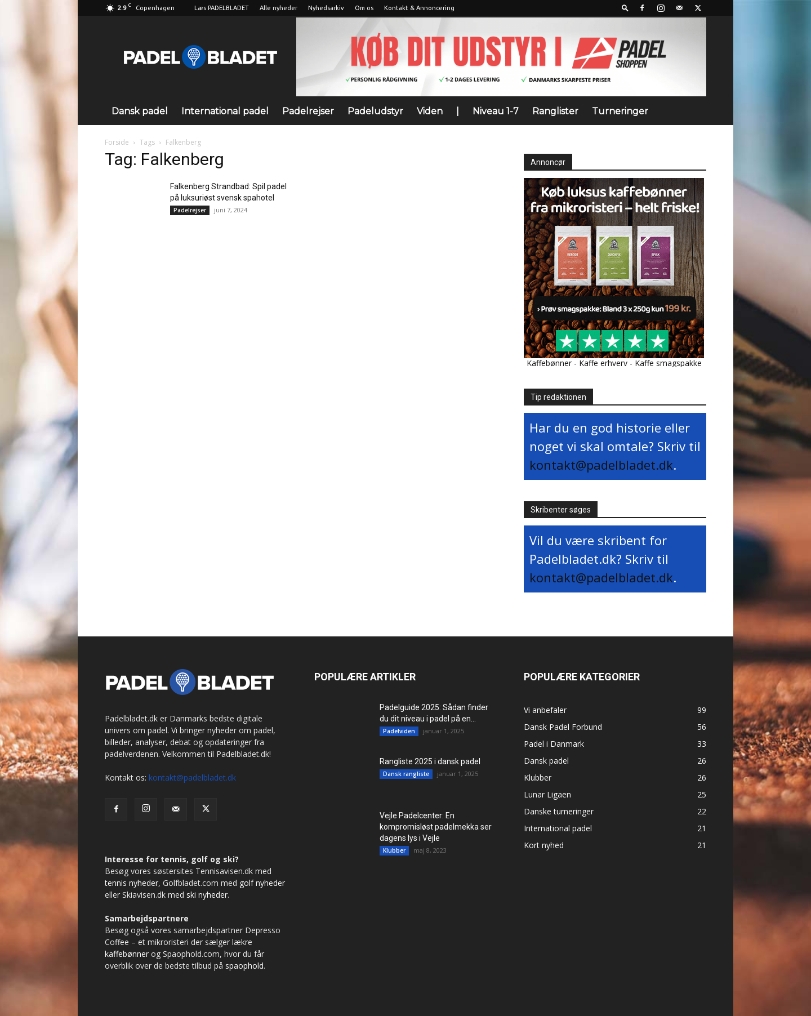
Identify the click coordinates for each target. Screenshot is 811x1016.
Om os (364, 8)
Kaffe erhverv (603, 363)
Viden (430, 111)
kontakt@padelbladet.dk (601, 464)
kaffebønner (127, 953)
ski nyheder (207, 894)
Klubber (394, 850)
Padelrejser (308, 111)
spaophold (244, 965)
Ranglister (555, 111)
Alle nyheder (278, 8)
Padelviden (399, 731)
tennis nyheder (131, 882)
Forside (117, 142)
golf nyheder (262, 882)
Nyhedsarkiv (326, 8)
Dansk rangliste (406, 774)
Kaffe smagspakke (668, 363)
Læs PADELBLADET (221, 8)
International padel (225, 111)
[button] (625, 7)
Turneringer (620, 111)
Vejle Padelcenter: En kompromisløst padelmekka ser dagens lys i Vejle (436, 827)
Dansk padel (140, 111)
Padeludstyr (375, 111)
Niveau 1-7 (496, 111)
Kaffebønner (549, 363)
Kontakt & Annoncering (419, 8)
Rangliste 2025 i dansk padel (430, 761)
